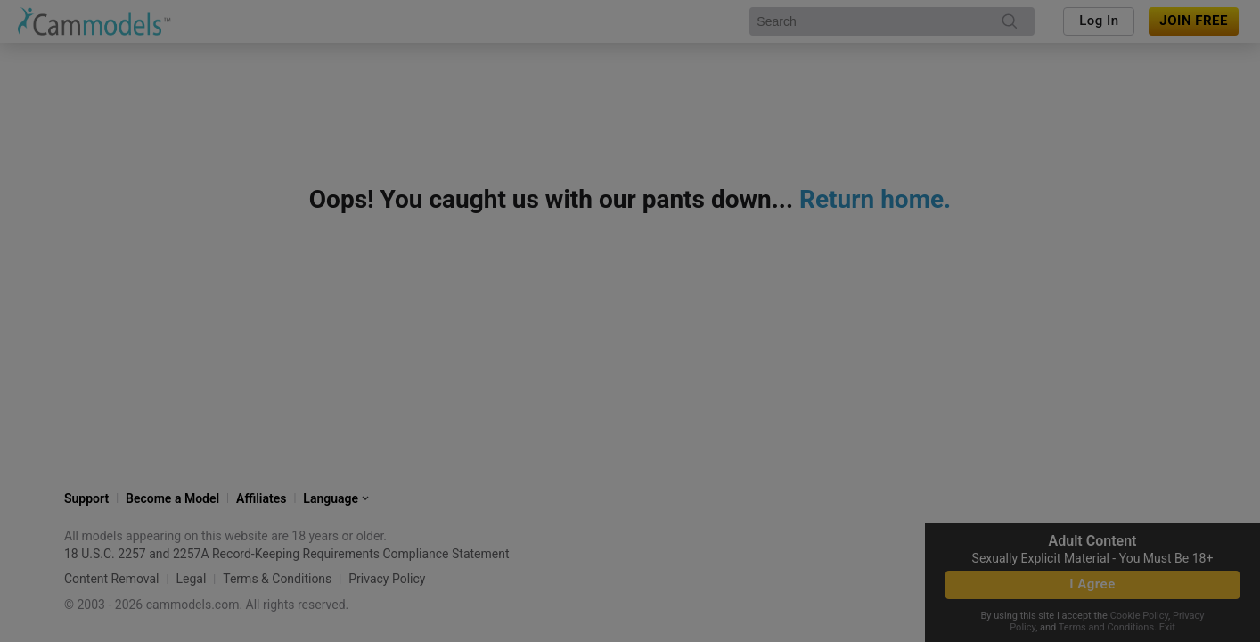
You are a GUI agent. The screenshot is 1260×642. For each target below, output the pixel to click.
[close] (811, 176)
